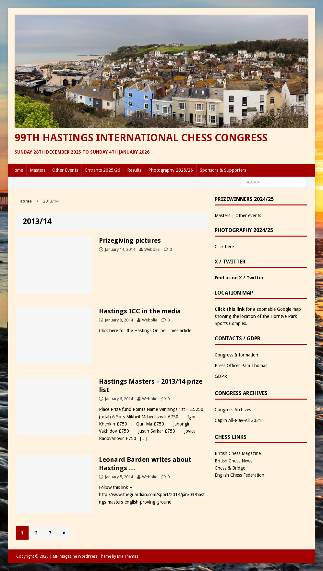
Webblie (152, 249)
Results (134, 170)
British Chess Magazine (238, 453)
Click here (224, 246)
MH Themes (127, 556)
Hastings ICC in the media (140, 311)
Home (17, 170)
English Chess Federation (239, 475)
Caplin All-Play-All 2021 (238, 420)
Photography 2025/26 (170, 170)
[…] (143, 438)
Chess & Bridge (230, 468)
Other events (248, 215)
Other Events (65, 170)
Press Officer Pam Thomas (241, 365)
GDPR (221, 376)
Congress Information (236, 354)
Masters (37, 170)
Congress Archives (233, 409)
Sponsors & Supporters (223, 170)
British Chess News (233, 460)
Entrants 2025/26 (102, 170)
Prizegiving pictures (130, 240)
